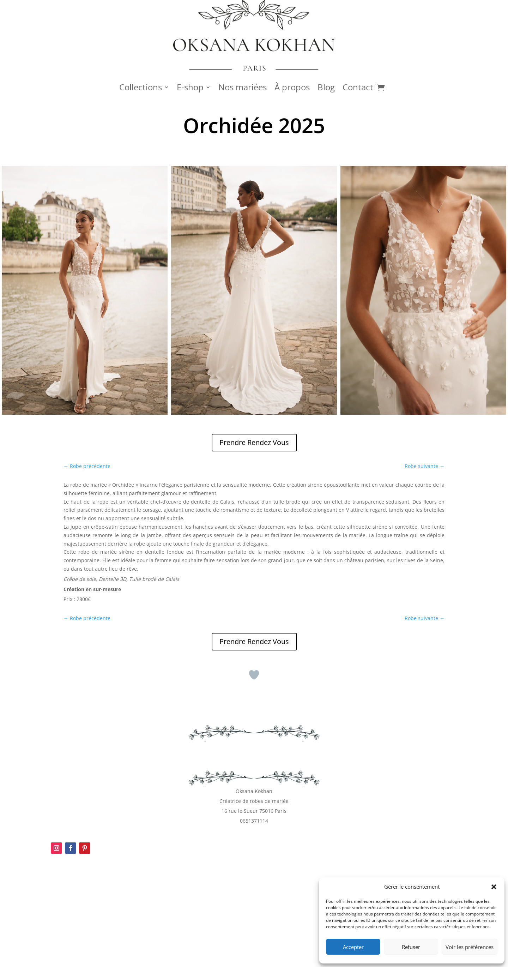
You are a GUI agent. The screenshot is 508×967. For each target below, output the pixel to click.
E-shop (190, 88)
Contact (358, 88)
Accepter (353, 946)
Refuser (411, 946)
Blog (326, 88)
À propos (292, 88)
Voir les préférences (470, 946)
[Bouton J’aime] (254, 674)
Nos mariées (242, 88)
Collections (140, 88)
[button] (493, 886)
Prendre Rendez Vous (254, 442)
